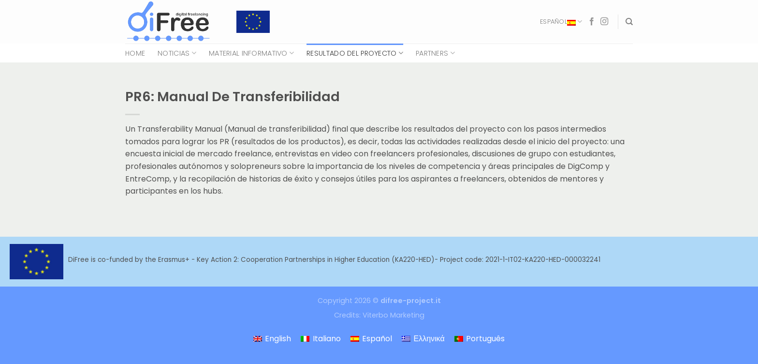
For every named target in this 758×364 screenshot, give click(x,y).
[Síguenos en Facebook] (592, 21)
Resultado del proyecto (354, 53)
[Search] (629, 22)
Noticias (177, 53)
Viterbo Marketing (393, 315)
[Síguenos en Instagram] (604, 21)
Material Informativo (251, 53)
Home (135, 53)
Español (561, 22)
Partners (435, 53)
